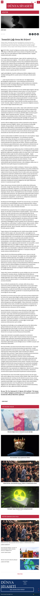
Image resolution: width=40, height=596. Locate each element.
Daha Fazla (20, 574)
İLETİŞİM (25, 584)
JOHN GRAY (3, 30)
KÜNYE (25, 582)
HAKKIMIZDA (25, 581)
